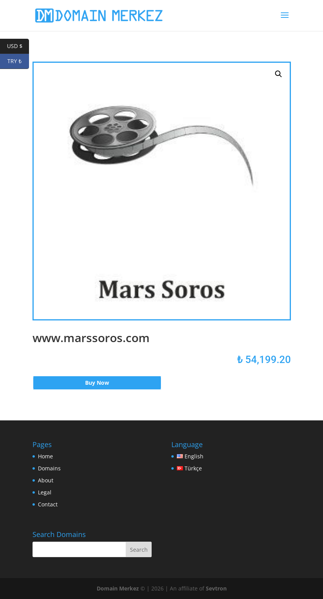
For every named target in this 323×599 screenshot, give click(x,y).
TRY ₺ (18, 61)
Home (45, 456)
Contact (48, 504)
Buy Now (97, 382)
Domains (49, 468)
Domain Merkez (118, 588)
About (45, 480)
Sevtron (216, 588)
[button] (278, 74)
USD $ (18, 46)
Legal (44, 492)
